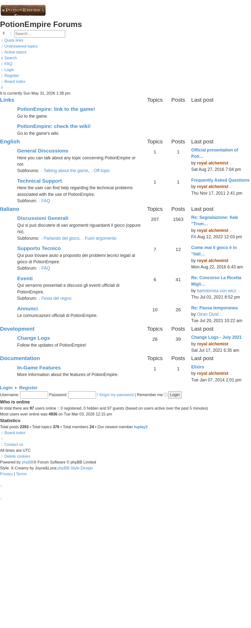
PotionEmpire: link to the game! (56, 109)
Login (6, 387)
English (10, 141)
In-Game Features (39, 367)
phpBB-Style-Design (75, 468)
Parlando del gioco (59, 238)
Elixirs (197, 366)
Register (28, 387)
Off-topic (100, 170)
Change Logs (33, 338)
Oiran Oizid (207, 314)
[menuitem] (19, 46)
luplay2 (141, 427)
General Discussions (42, 150)
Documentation (20, 358)
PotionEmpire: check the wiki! (54, 126)
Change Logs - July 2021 (216, 337)
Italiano (9, 209)
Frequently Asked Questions (220, 180)
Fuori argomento (99, 238)
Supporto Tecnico (39, 248)
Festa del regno (54, 298)
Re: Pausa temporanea (214, 307)
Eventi (25, 278)
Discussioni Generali (42, 218)
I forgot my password (115, 395)
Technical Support (39, 181)
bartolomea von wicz (216, 290)
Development (17, 329)
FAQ (44, 200)
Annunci (27, 308)
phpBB (28, 462)
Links (7, 100)
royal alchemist (212, 163)
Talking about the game (64, 170)
